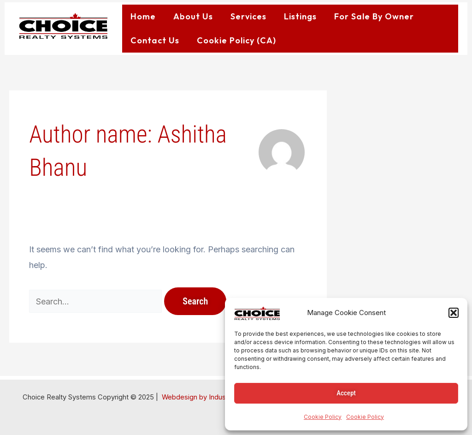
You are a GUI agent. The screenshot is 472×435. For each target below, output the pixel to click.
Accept (346, 393)
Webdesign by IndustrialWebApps (214, 397)
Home (143, 16)
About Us (193, 16)
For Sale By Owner (374, 16)
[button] (453, 312)
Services (248, 16)
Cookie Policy (323, 416)
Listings (300, 16)
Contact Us (154, 40)
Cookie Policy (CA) (236, 40)
